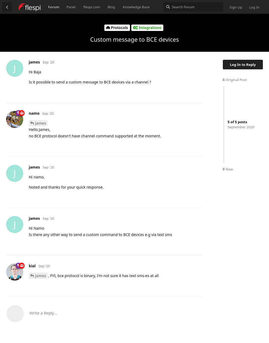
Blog (111, 7)
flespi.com (91, 7)
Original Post (235, 79)
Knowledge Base (136, 7)
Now (228, 169)
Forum (53, 7)
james (40, 123)
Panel (71, 7)
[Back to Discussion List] (7, 7)
